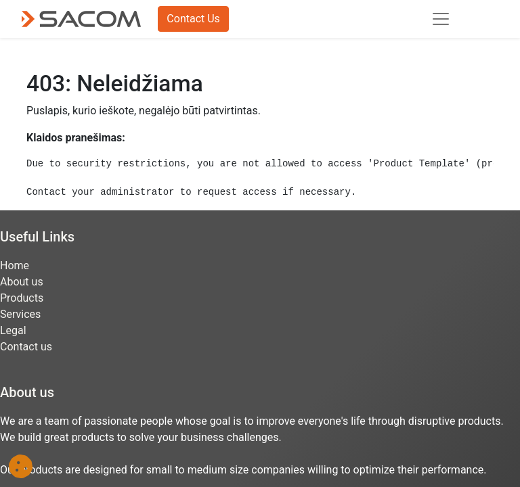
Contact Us (193, 18)
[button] (20, 466)
